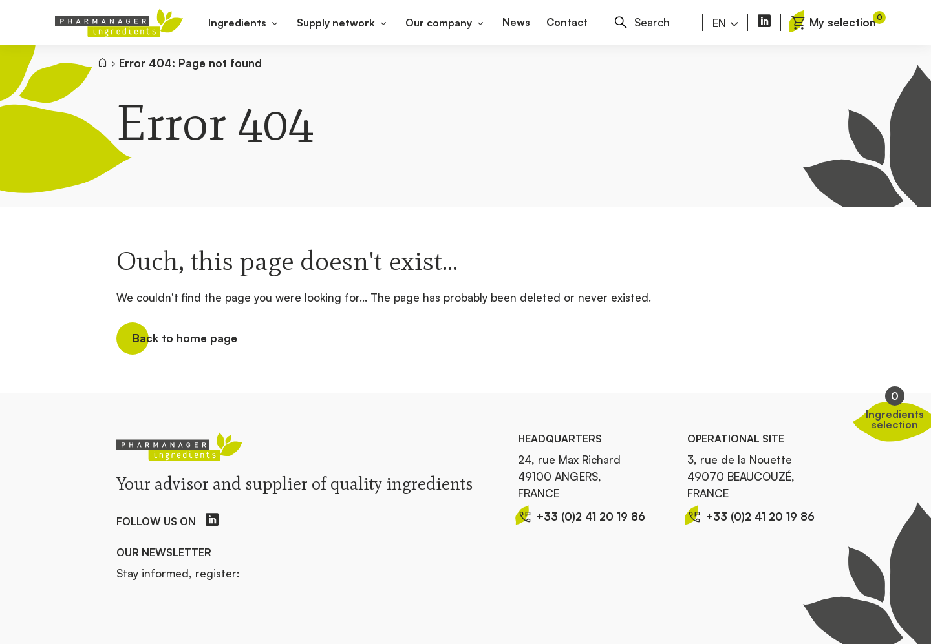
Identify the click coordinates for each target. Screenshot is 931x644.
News (516, 22)
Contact (567, 22)
